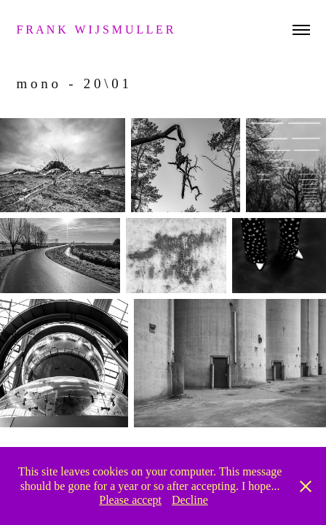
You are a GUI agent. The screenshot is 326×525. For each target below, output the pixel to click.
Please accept (130, 500)
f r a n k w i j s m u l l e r (96, 29)
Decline (190, 500)
